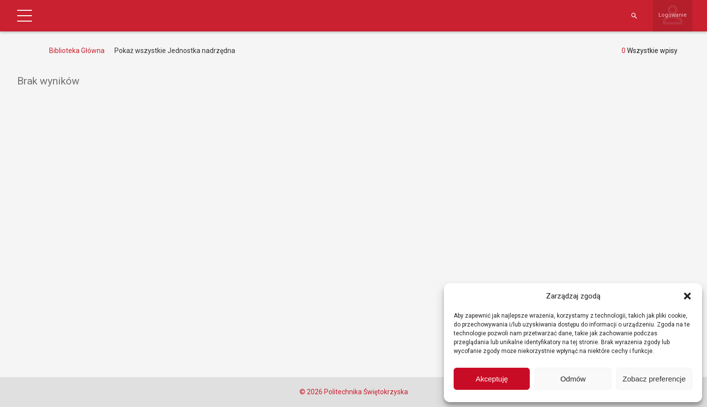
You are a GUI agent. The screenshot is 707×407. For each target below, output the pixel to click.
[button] (687, 296)
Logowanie (672, 15)
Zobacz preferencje (654, 379)
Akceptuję (492, 379)
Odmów (573, 379)
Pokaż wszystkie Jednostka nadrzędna (174, 50)
